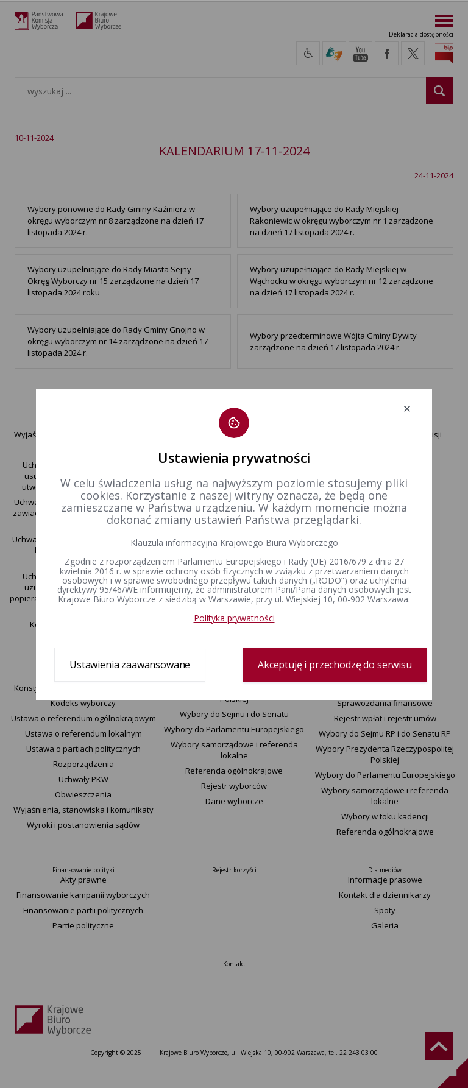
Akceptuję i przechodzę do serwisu (335, 664)
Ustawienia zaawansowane (129, 664)
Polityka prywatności (234, 618)
